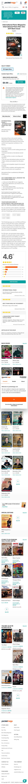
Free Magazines (4, 735)
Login (2, 778)
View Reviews (14, 281)
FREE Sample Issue (6, 529)
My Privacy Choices (5, 758)
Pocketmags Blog (5, 737)
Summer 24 (16, 427)
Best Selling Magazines (6, 732)
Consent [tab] (5, 381)
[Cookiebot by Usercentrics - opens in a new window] (20, 377)
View (2, 364)
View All (25, 343)
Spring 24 (3, 449)
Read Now (4, 506)
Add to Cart (7, 364)
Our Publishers (4, 740)
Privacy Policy (4, 745)
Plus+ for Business (5, 743)
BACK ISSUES (5, 343)
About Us (16, 764)
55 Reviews (18, 33)
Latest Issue (5, 21)
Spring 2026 (4, 360)
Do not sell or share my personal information (14, 405)
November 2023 (17, 471)
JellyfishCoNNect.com (19, 772)
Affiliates (3, 766)
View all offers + (14, 101)
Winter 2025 (16, 360)
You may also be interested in (7, 626)
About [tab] (23, 381)
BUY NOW (20, 82)
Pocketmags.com (17, 766)
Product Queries (4, 764)
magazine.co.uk (17, 769)
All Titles (3, 727)
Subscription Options (11, 97)
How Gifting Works (18, 736)
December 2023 (5, 471)
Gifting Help (16, 739)
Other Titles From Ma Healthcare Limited (9, 539)
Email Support (17, 730)
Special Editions (7, 512)
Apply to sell (4, 776)
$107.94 (14, 690)
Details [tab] (14, 381)
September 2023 (5, 493)
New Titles (3, 730)
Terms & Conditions (5, 753)
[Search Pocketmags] (3, 7)
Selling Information (5, 773)
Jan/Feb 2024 (16, 449)
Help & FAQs (16, 727)
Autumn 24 (4, 427)
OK (14, 399)
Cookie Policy (4, 755)
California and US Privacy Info (6, 749)
